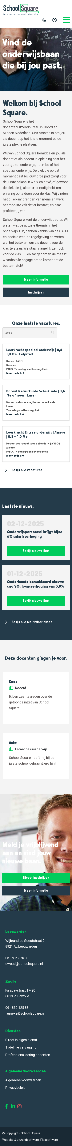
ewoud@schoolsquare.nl (24, 964)
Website (8, 1140)
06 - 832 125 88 (17, 1008)
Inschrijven (36, 292)
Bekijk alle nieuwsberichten (27, 622)
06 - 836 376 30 (17, 958)
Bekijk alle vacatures (22, 470)
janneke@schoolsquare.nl (25, 1013)
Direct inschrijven (36, 878)
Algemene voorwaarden (23, 1080)
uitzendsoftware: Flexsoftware (37, 1140)
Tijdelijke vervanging (20, 1047)
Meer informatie (36, 279)
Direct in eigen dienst (21, 1040)
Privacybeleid (15, 1088)
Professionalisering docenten (28, 1055)
